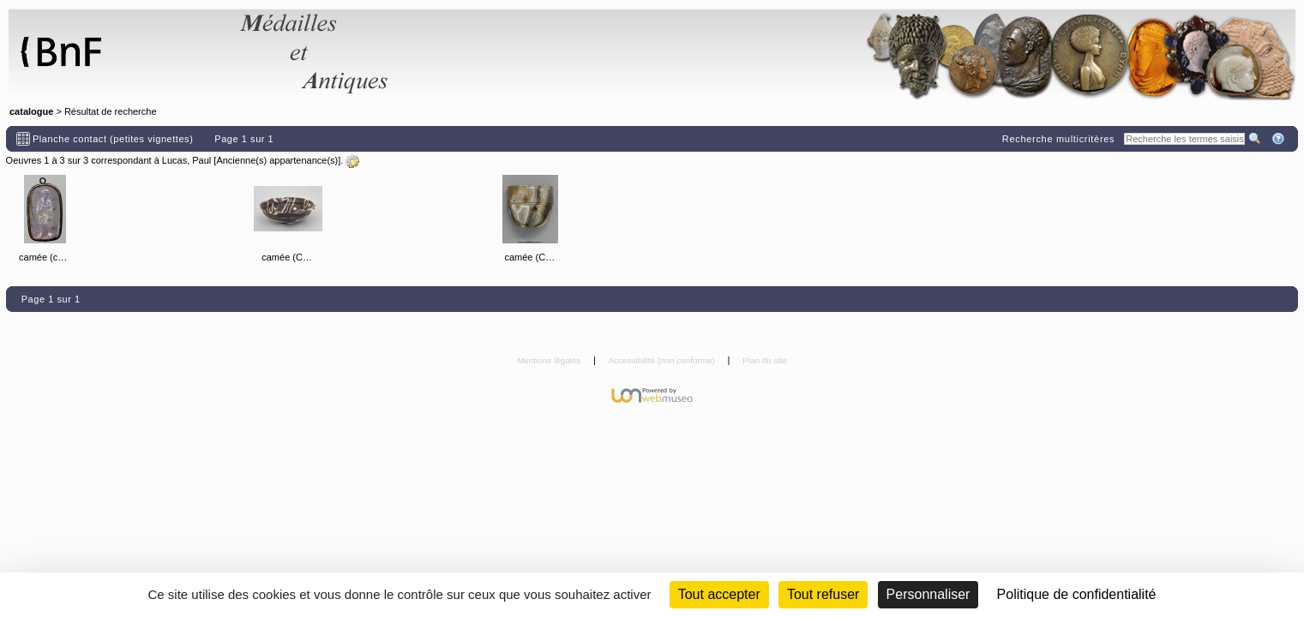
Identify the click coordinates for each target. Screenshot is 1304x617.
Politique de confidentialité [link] (1077, 594)
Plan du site (764, 360)
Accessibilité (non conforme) (663, 360)
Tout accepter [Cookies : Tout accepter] (719, 594)
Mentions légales (550, 360)
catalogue (31, 111)
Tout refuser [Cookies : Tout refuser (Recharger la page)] (823, 594)
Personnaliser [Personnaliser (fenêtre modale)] (928, 594)
